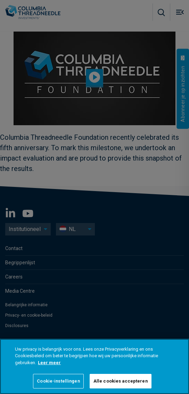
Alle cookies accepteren (120, 381)
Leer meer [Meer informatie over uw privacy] (49, 362)
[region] (94, 366)
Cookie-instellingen (58, 381)
